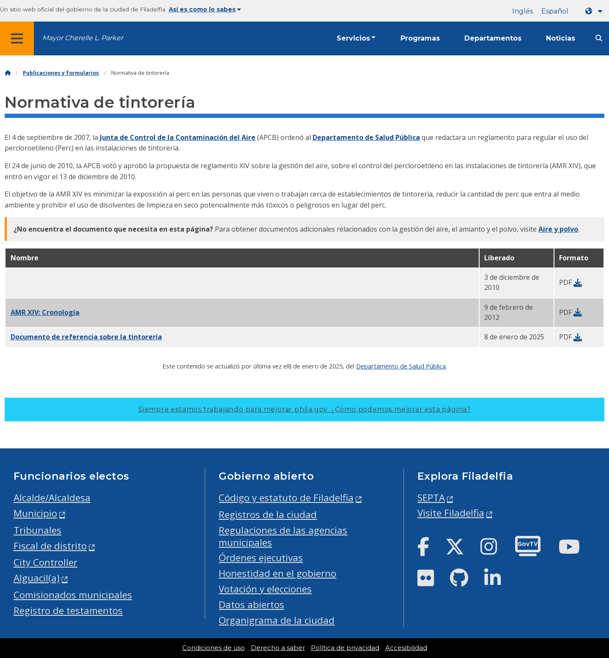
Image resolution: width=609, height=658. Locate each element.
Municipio (35, 513)
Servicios (353, 38)
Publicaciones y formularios (61, 72)
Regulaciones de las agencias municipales (283, 536)
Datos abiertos (251, 604)
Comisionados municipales (73, 594)
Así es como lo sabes (205, 9)
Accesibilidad (406, 648)
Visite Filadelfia (450, 512)
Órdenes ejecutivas (261, 557)
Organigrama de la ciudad (277, 620)
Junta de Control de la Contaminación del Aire (177, 137)
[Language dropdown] (595, 11)
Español (554, 11)
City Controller (45, 562)
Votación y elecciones (265, 588)
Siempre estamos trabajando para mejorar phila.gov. (304, 409)
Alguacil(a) (37, 577)
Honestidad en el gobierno (277, 573)
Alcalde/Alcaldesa (52, 497)
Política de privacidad (345, 648)
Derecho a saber (278, 648)
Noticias (560, 38)
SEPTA (431, 497)
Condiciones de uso (213, 648)
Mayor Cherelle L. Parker (82, 38)
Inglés (522, 11)
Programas (420, 38)
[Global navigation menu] (17, 38)
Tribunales (37, 530)
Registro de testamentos (68, 610)
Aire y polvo (558, 229)
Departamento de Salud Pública (366, 137)
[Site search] (599, 38)
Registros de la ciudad (268, 514)
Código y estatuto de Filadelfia (286, 497)
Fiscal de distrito (50, 545)
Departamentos (492, 38)
